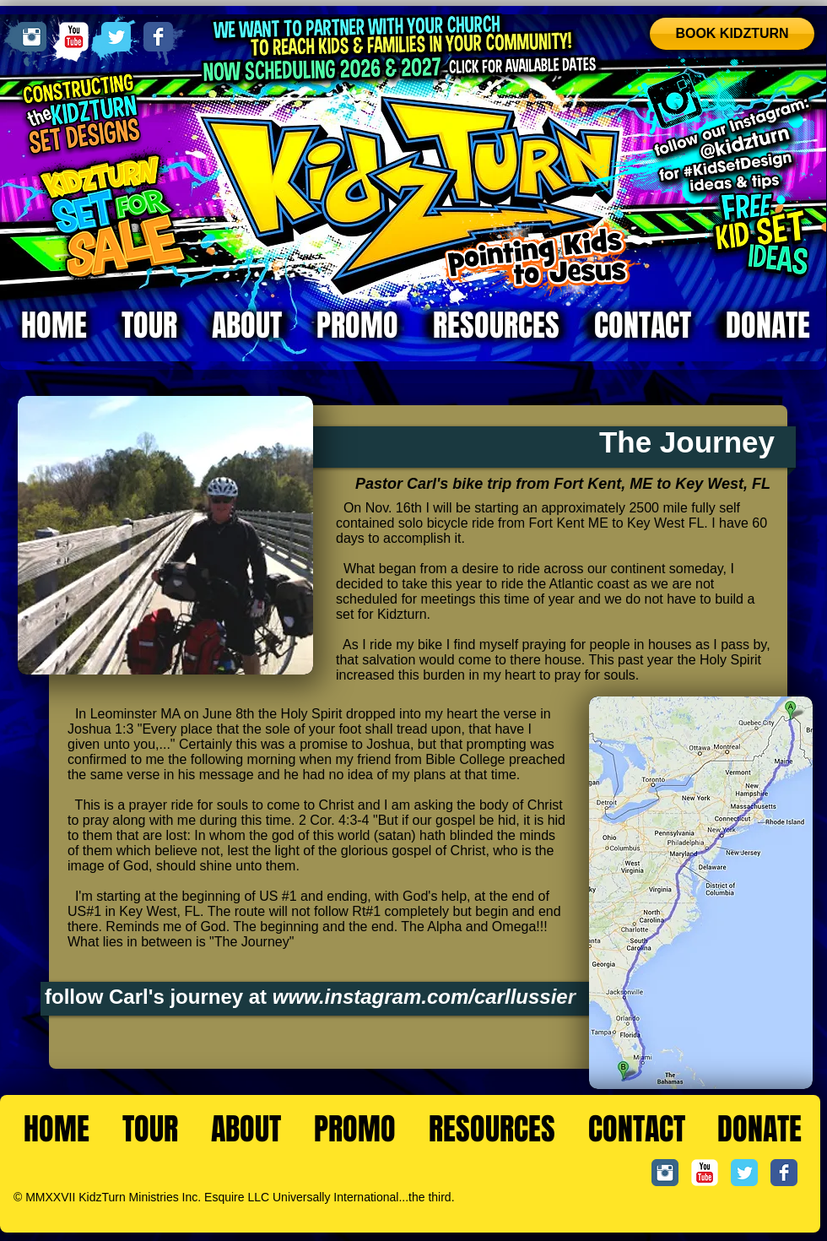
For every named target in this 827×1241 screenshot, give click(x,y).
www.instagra (338, 996)
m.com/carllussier (489, 996)
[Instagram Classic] (31, 36)
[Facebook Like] (768, 1208)
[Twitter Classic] (116, 36)
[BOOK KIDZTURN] (732, 34)
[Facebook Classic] (158, 36)
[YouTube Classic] (74, 36)
